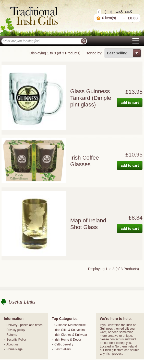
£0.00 (133, 18)
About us (12, 344)
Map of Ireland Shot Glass (88, 223)
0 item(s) (109, 18)
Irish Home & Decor (67, 339)
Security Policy (16, 339)
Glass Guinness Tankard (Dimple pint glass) (90, 98)
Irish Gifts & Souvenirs (69, 330)
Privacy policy (15, 330)
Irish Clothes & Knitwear (70, 335)
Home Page (14, 349)
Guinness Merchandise (70, 325)
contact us (117, 339)
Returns (11, 335)
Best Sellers (62, 349)
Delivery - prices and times (24, 325)
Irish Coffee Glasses (84, 160)
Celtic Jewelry (63, 344)
